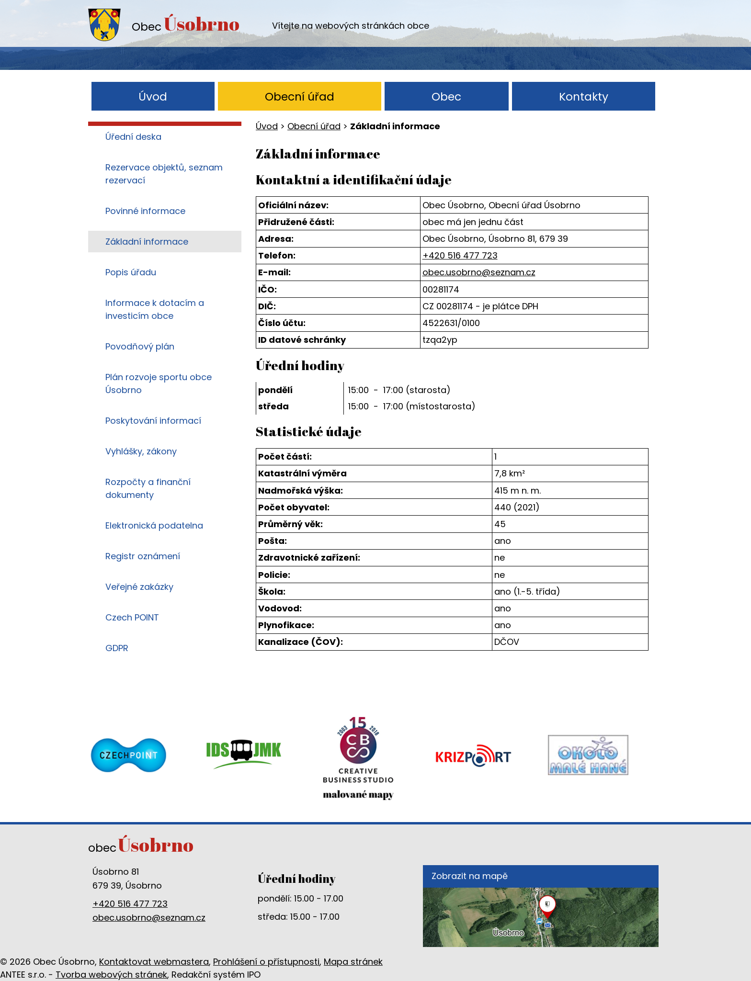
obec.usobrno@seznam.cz (478, 272)
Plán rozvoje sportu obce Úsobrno (158, 383)
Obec (446, 96)
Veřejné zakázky (139, 587)
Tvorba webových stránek (111, 975)
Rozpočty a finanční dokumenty (148, 488)
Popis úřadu (130, 272)
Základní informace (146, 242)
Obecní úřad (299, 96)
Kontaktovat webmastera (154, 962)
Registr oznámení (142, 556)
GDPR (116, 648)
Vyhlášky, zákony (141, 451)
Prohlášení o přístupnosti (266, 962)
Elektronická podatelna (154, 525)
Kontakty (583, 96)
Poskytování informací (153, 421)
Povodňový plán (139, 346)
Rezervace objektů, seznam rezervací (164, 173)
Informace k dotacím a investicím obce (154, 309)
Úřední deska (133, 137)
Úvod (152, 96)
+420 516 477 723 (460, 255)
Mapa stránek (353, 962)
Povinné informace (145, 211)
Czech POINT (132, 617)
